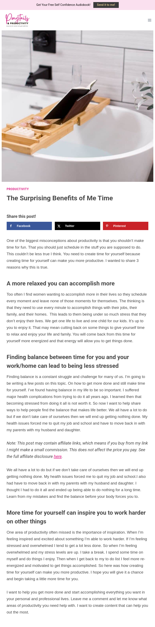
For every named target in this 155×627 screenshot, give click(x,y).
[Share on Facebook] (29, 226)
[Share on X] (77, 226)
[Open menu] (150, 20)
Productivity (18, 189)
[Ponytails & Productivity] (17, 20)
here (58, 456)
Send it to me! (106, 4)
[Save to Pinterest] (125, 226)
